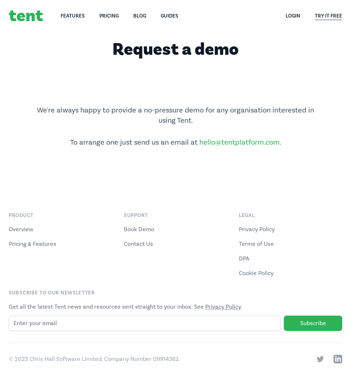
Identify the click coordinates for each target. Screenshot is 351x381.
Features (73, 16)
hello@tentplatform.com (239, 142)
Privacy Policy (257, 229)
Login (293, 16)
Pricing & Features (32, 244)
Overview (21, 229)
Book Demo (139, 229)
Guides (169, 16)
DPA (244, 258)
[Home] (35, 16)
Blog (139, 16)
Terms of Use (256, 244)
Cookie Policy (256, 273)
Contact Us (138, 244)
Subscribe (313, 323)
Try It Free (328, 16)
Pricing (109, 16)
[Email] (145, 323)
